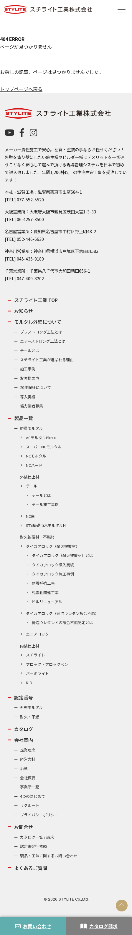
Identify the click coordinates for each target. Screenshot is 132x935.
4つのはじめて (32, 796)
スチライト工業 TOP (36, 300)
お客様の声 (29, 378)
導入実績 (27, 396)
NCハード (34, 465)
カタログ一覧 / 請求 (37, 837)
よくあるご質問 (30, 867)
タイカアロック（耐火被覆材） (53, 546)
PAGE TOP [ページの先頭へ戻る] (122, 905)
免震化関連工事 (45, 592)
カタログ (23, 728)
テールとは (29, 350)
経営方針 (27, 759)
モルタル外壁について (37, 321)
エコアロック (37, 634)
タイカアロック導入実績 (53, 565)
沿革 (24, 768)
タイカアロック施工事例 (53, 574)
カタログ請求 (99, 926)
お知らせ (23, 310)
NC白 (30, 516)
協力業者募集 (31, 406)
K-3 (29, 682)
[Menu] (121, 9)
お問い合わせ (33, 926)
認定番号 (23, 697)
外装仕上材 (29, 477)
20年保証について (35, 387)
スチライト (35, 655)
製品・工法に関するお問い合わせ (48, 855)
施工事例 (27, 369)
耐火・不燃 (29, 717)
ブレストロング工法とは (41, 332)
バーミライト (37, 673)
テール (31, 486)
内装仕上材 (29, 646)
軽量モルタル (31, 428)
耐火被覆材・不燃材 (37, 537)
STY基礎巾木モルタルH (46, 525)
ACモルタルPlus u (41, 437)
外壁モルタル (31, 707)
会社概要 (27, 777)
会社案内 (23, 739)
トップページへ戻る (21, 88)
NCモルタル (36, 456)
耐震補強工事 (43, 583)
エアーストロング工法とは (42, 341)
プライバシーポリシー (39, 815)
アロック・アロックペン (47, 664)
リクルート (29, 805)
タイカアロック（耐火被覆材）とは (62, 555)
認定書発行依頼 (33, 846)
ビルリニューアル (47, 601)
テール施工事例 (45, 504)
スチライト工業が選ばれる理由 (47, 359)
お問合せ (23, 826)
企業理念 (27, 750)
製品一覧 (23, 418)
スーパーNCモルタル (44, 447)
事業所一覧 (29, 787)
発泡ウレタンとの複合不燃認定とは (62, 622)
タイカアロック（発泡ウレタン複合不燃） (62, 613)
